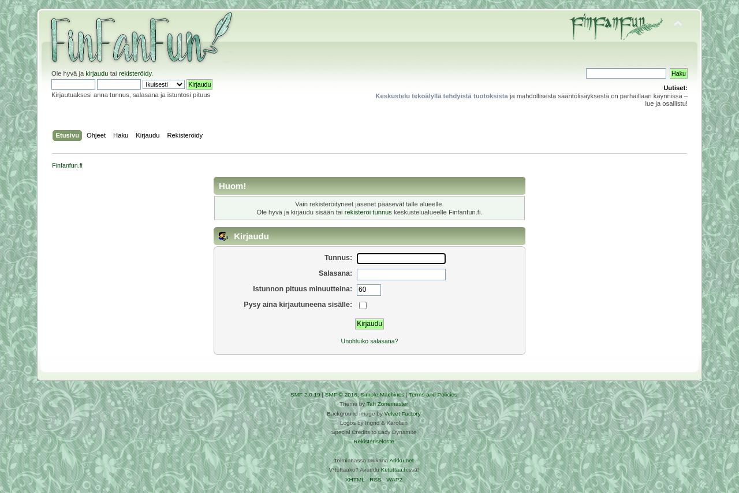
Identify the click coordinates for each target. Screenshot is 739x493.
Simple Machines (382, 394)
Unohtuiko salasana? (369, 341)
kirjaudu (96, 73)
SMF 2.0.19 (305, 394)
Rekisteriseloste (373, 441)
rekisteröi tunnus (368, 212)
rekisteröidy (135, 73)
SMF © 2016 (341, 394)
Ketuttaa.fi (394, 469)
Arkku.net (401, 460)
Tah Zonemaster (387, 404)
